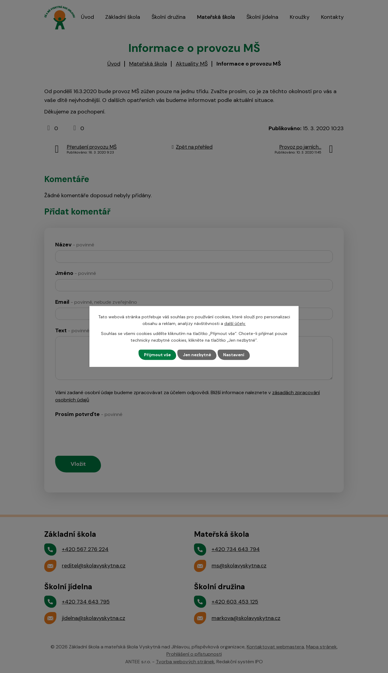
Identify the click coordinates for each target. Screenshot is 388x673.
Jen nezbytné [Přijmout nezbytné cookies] (197, 354)
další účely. (235, 323)
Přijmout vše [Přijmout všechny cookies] (156, 354)
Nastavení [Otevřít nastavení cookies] (234, 354)
